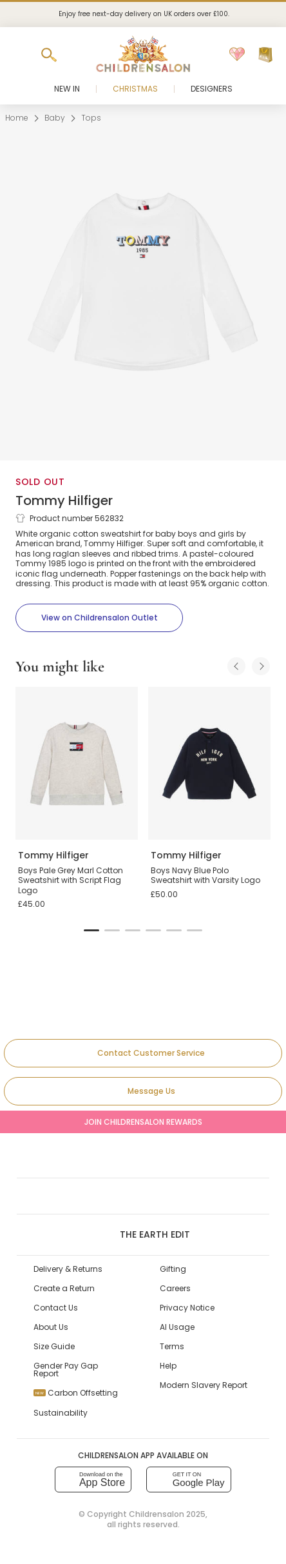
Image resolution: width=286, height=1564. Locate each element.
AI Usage (177, 1326)
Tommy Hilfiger (64, 500)
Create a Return (64, 1288)
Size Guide (54, 1346)
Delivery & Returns (67, 1268)
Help (168, 1365)
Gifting (173, 1268)
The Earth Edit (142, 1234)
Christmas (135, 88)
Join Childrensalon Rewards (143, 1121)
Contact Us (55, 1307)
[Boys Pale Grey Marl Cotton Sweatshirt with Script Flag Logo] (76, 763)
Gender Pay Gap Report (65, 1369)
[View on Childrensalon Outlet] (99, 618)
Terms (172, 1346)
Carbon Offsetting (75, 1392)
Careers (175, 1288)
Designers (212, 88)
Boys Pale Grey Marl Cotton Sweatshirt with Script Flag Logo (70, 880)
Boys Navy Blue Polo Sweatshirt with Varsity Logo (205, 876)
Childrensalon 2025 (167, 1514)
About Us (50, 1326)
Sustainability (60, 1412)
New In (67, 88)
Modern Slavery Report (203, 1385)
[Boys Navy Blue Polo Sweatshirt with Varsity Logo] (209, 763)
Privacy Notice (187, 1307)
